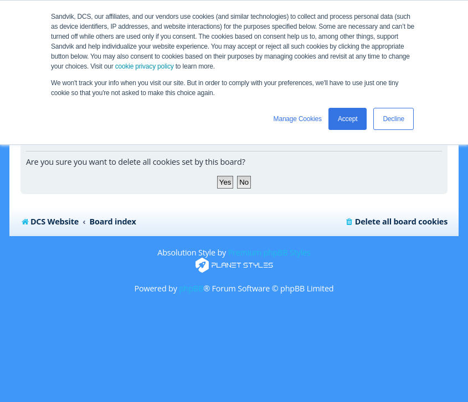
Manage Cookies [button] (298, 119)
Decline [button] (393, 119)
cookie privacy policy (144, 66)
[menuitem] (396, 222)
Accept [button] (348, 119)
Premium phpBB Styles (269, 252)
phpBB (191, 288)
